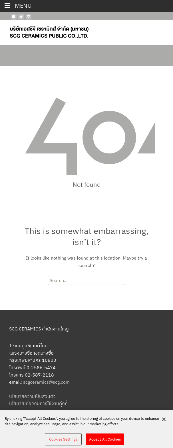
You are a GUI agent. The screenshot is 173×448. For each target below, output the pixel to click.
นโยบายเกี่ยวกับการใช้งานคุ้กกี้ (38, 403)
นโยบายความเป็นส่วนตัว (32, 396)
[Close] (164, 422)
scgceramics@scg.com (46, 382)
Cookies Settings (63, 442)
